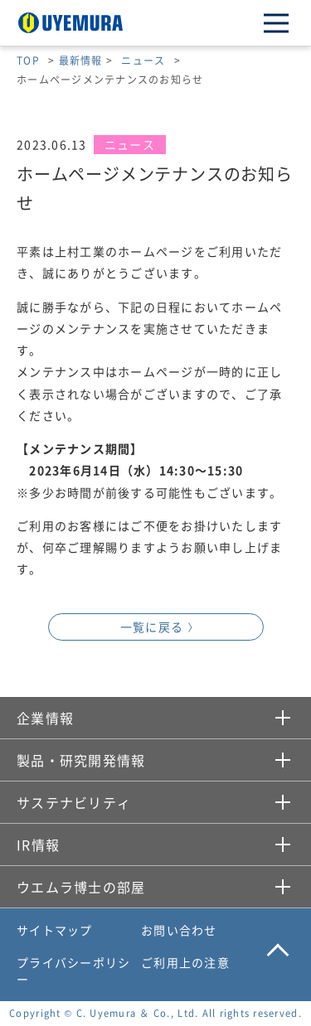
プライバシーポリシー (73, 970)
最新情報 (81, 60)
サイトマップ (55, 930)
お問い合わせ (179, 930)
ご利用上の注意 (185, 962)
